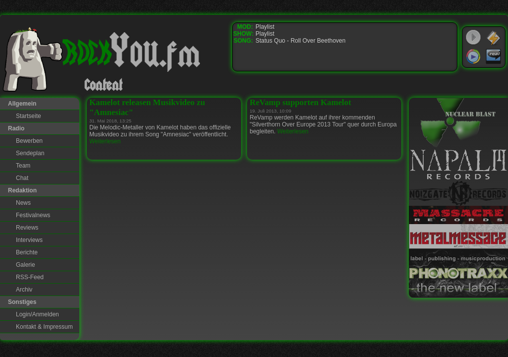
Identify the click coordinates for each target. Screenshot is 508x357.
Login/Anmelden (37, 314)
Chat (22, 178)
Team (23, 165)
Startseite (28, 116)
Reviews (27, 227)
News (23, 202)
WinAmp (494, 38)
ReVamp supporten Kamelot (300, 102)
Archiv (24, 289)
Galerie (25, 264)
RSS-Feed (30, 277)
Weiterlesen (105, 141)
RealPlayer (494, 56)
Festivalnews (33, 215)
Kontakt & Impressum (44, 326)
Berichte (27, 252)
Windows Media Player (473, 56)
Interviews (29, 240)
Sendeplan (30, 153)
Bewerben (29, 140)
